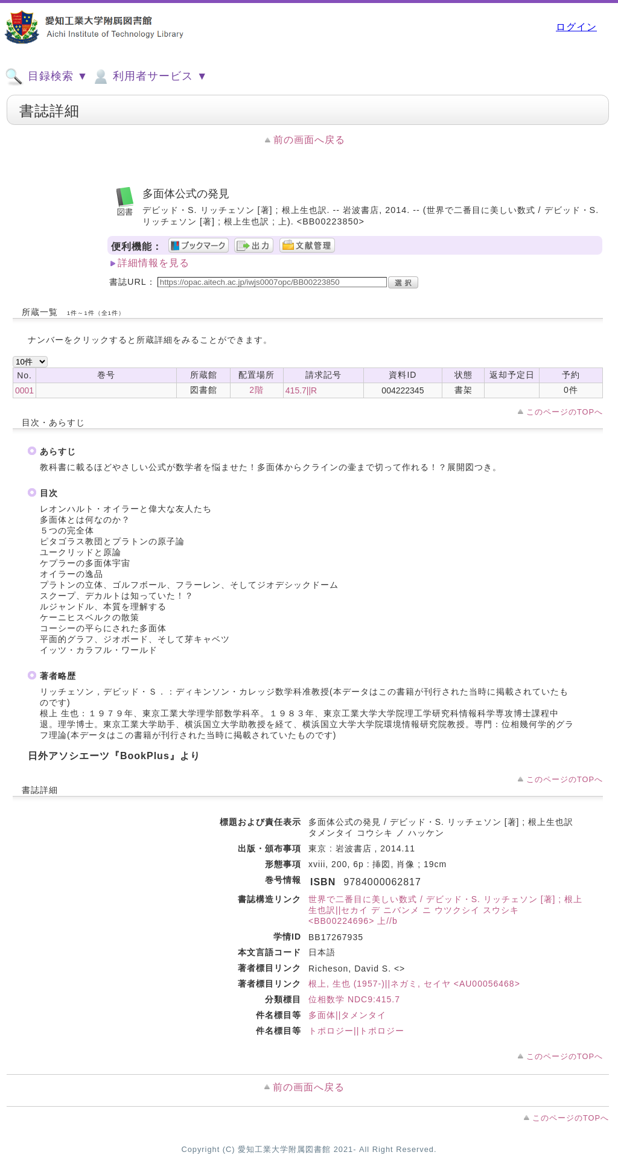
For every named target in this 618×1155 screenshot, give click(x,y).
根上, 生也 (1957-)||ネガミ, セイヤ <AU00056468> (414, 983)
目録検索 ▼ (46, 77)
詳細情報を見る (154, 263)
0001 (24, 390)
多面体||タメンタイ (347, 1015)
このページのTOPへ (564, 411)
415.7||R (301, 390)
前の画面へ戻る (309, 140)
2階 (256, 390)
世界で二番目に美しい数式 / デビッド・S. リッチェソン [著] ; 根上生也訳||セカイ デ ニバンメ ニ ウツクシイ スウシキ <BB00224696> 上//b (445, 910)
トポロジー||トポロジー (356, 1031)
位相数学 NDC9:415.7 (354, 999)
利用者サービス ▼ (149, 77)
